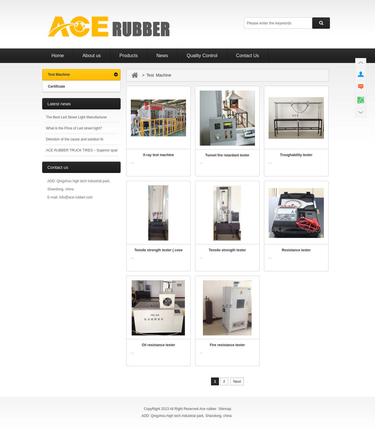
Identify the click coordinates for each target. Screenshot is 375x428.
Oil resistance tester (158, 345)
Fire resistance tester (227, 345)
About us (92, 55)
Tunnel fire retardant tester (227, 155)
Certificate (56, 86)
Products (128, 55)
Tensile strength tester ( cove (158, 250)
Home (57, 55)
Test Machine (59, 75)
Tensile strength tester (227, 250)
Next (237, 381)
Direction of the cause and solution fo (74, 139)
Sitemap (224, 409)
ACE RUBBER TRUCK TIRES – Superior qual (81, 150)
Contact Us (247, 55)
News (162, 55)
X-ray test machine (158, 155)
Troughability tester (296, 155)
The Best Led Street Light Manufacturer (76, 117)
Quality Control (202, 55)
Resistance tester (296, 250)
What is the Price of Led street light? (74, 128)
